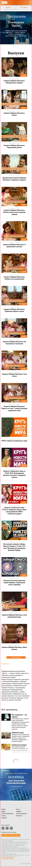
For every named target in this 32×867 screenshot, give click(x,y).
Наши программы (7, 813)
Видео (3, 809)
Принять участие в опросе (10, 835)
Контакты (19, 816)
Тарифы (18, 811)
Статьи (3, 816)
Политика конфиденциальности (7, 858)
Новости (4, 818)
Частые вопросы (21, 813)
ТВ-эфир (24, 7)
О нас (18, 809)
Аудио (3, 811)
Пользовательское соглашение (7, 857)
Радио (8, 7)
